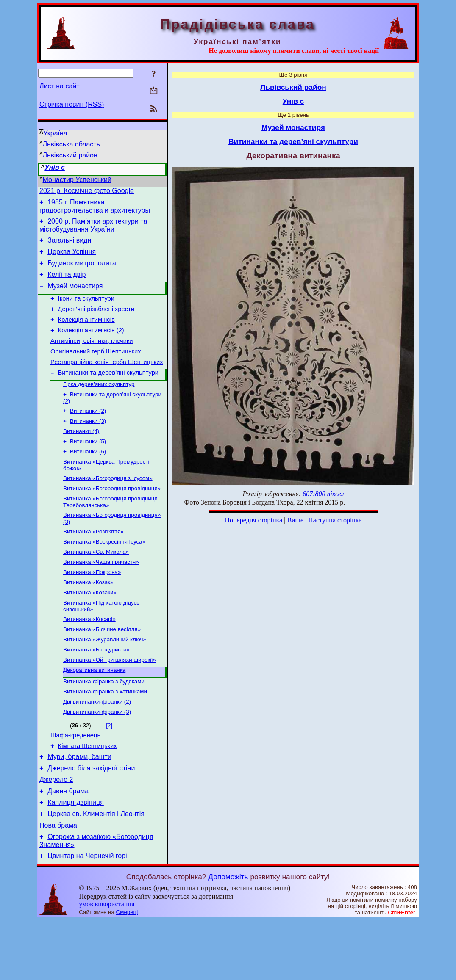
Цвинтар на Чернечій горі (87, 915)
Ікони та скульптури (86, 309)
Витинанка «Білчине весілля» (102, 668)
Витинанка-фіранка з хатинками (105, 735)
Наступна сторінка (334, 520)
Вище (295, 520)
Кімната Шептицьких (87, 794)
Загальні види (69, 245)
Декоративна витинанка (94, 712)
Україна (55, 133)
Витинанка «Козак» (88, 618)
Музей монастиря (75, 296)
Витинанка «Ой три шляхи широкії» (109, 701)
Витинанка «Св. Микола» (96, 585)
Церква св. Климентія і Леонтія (96, 869)
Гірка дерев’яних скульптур (98, 405)
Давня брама (68, 844)
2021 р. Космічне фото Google (86, 192)
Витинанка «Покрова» (92, 607)
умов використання (106, 963)
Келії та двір (66, 283)
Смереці (127, 972)
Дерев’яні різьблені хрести (96, 321)
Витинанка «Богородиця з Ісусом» (108, 506)
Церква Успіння (71, 258)
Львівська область (71, 144)
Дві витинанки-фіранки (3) (97, 757)
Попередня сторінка (253, 520)
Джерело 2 (56, 831)
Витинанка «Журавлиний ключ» (104, 679)
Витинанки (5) (88, 467)
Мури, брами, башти (79, 806)
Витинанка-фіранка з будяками (104, 724)
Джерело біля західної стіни (91, 819)
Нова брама (58, 882)
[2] (109, 771)
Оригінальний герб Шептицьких (95, 369)
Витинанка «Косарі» (89, 657)
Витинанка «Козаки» (90, 629)
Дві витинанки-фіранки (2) (97, 746)
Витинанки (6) (88, 478)
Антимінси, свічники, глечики (91, 357)
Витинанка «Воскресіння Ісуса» (104, 574)
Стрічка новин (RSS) (71, 104)
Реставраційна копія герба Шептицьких (106, 381)
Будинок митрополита (81, 270)
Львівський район (70, 155)
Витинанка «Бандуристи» (96, 690)
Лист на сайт (59, 86)
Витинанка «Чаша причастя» (101, 596)
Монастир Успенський (77, 179)
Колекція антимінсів (86, 333)
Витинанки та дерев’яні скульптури (108, 392)
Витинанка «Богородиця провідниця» (112, 517)
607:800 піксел (323, 493)
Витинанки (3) (88, 445)
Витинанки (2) (88, 434)
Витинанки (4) (81, 456)
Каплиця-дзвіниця (75, 857)
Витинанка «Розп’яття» (93, 563)
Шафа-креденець (75, 782)
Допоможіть (228, 936)
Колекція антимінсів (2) (91, 345)
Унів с (54, 167)
